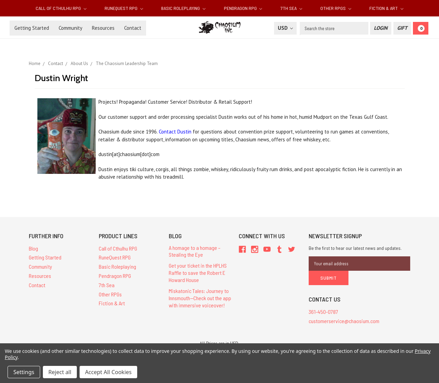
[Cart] (420, 28)
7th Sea (291, 8)
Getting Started (31, 28)
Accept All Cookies (108, 372)
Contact (132, 28)
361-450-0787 (323, 311)
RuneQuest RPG (124, 8)
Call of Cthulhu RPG (61, 8)
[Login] (380, 28)
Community (70, 28)
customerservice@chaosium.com (344, 320)
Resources (103, 28)
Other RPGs (335, 8)
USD (285, 28)
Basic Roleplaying (183, 8)
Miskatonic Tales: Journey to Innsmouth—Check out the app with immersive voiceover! (200, 298)
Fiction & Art (386, 8)
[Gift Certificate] (402, 28)
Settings (23, 372)
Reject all (59, 372)
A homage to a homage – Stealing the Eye (195, 251)
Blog (33, 248)
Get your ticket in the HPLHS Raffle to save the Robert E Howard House (198, 272)
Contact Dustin (175, 131)
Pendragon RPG (243, 8)
